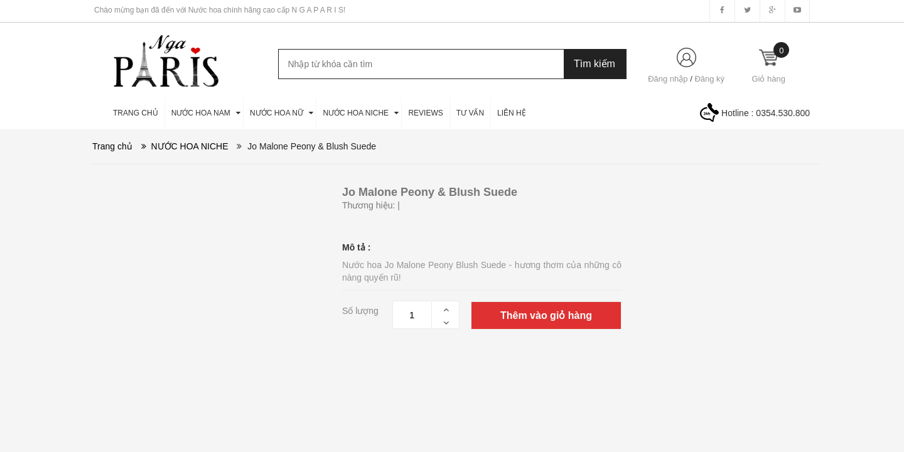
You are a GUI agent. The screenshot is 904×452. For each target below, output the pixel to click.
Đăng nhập (667, 78)
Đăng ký (709, 78)
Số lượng (360, 311)
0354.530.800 (783, 113)
